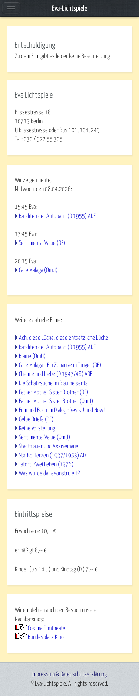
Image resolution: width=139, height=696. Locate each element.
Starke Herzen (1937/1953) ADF (53, 456)
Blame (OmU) (32, 356)
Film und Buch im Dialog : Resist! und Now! (62, 410)
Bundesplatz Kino (46, 637)
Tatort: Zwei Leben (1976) (46, 464)
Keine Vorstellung (37, 428)
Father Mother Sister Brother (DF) (53, 392)
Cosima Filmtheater (47, 628)
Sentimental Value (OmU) (44, 437)
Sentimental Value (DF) (42, 243)
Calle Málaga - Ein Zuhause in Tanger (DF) (60, 365)
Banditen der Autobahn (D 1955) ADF (57, 216)
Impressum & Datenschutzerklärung (69, 674)
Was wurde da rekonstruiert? (49, 473)
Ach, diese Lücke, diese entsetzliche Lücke (63, 338)
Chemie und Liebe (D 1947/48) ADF (55, 374)
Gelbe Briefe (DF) (36, 419)
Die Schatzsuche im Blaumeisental (54, 383)
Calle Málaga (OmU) (38, 270)
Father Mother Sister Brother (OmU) (56, 401)
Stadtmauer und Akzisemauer (49, 446)
